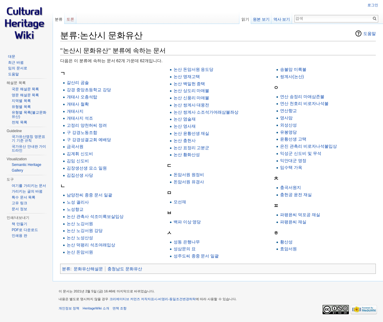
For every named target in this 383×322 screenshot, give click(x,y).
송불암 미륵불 (293, 69)
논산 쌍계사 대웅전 (191, 105)
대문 (11, 56)
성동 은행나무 (187, 241)
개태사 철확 (78, 104)
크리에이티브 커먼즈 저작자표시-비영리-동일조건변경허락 (153, 299)
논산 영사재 (185, 126)
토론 (70, 19)
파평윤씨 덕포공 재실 (300, 214)
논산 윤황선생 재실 (191, 133)
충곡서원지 (290, 187)
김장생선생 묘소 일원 (87, 168)
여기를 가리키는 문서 (29, 186)
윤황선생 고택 (293, 139)
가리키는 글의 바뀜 (27, 191)
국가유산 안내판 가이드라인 (29, 148)
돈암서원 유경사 (189, 181)
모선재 (180, 201)
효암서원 (288, 248)
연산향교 (288, 110)
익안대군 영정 (293, 160)
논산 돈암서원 (80, 252)
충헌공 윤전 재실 (296, 194)
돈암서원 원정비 (189, 174)
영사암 (286, 117)
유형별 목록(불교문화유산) (29, 114)
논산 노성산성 (80, 237)
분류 (66, 268)
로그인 (372, 5)
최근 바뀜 (15, 62)
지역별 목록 (21, 101)
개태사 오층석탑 (82, 96)
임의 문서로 (17, 68)
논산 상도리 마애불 (191, 90)
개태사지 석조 (80, 118)
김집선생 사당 (80, 175)
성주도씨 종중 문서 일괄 (196, 256)
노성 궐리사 (78, 202)
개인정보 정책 (69, 308)
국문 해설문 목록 (25, 89)
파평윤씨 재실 (293, 221)
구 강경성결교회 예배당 (89, 139)
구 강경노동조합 (82, 132)
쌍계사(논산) (292, 76)
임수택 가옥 (291, 167)
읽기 (245, 19)
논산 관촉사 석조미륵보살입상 (95, 216)
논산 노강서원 (80, 223)
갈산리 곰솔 (78, 82)
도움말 (369, 33)
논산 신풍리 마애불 (191, 97)
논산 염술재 (185, 119)
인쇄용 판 (19, 236)
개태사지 (75, 111)
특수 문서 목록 (23, 197)
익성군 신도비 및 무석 (300, 153)
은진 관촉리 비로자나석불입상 (308, 146)
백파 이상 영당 (187, 221)
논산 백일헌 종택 (189, 83)
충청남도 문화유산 (124, 268)
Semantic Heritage (26, 165)
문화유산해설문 (88, 268)
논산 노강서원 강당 (85, 230)
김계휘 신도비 (80, 153)
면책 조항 (120, 308)
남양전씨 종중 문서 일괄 (89, 195)
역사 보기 (281, 19)
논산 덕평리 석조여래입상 (91, 244)
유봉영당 (288, 132)
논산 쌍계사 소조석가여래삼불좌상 (206, 112)
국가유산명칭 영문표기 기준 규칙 (28, 139)
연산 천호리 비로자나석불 (304, 103)
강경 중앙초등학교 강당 (89, 89)
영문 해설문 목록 (25, 95)
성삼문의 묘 (185, 248)
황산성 (286, 241)
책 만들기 (19, 224)
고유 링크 (19, 203)
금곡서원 (75, 146)
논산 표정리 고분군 (191, 147)
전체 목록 (19, 122)
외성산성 (288, 125)
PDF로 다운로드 (25, 230)
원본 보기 (261, 19)
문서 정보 (19, 209)
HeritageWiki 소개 (96, 308)
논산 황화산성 (187, 154)
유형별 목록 (21, 107)
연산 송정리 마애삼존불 (302, 96)
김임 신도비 (78, 160)
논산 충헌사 (185, 140)
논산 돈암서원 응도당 (194, 69)
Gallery (17, 170)
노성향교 (75, 209)
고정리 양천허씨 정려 (87, 125)
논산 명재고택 (187, 76)
